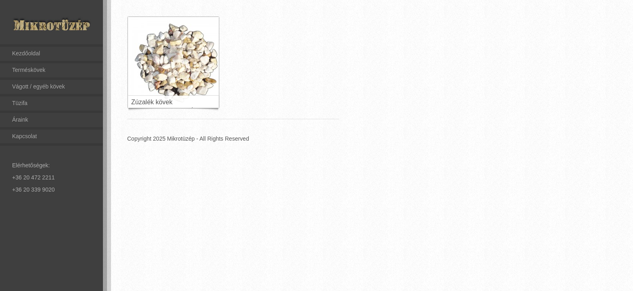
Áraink (20, 119)
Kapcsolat (24, 136)
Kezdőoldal (26, 53)
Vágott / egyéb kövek (38, 86)
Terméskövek (28, 70)
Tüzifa (19, 103)
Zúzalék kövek (151, 102)
